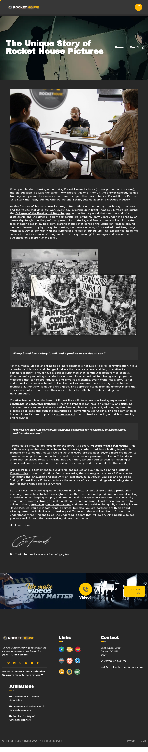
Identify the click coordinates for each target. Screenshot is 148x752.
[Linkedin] (14, 668)
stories (14, 394)
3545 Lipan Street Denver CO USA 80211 (111, 656)
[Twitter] (8, 668)
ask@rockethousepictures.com (122, 672)
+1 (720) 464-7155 (113, 666)
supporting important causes (50, 509)
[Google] (38, 668)
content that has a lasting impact (103, 453)
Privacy (131, 746)
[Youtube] (32, 668)
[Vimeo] (26, 668)
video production (120, 495)
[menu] (137, 6)
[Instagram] (20, 668)
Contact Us (135, 596)
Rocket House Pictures (79, 190)
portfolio (22, 474)
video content (66, 419)
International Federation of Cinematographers (26, 713)
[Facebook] (3, 668)
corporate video (95, 374)
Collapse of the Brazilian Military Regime (42, 217)
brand (70, 381)
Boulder (106, 481)
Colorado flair (19, 478)
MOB (143, 746)
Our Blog (137, 47)
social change (46, 374)
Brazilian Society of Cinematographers (22, 723)
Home (119, 47)
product (53, 381)
